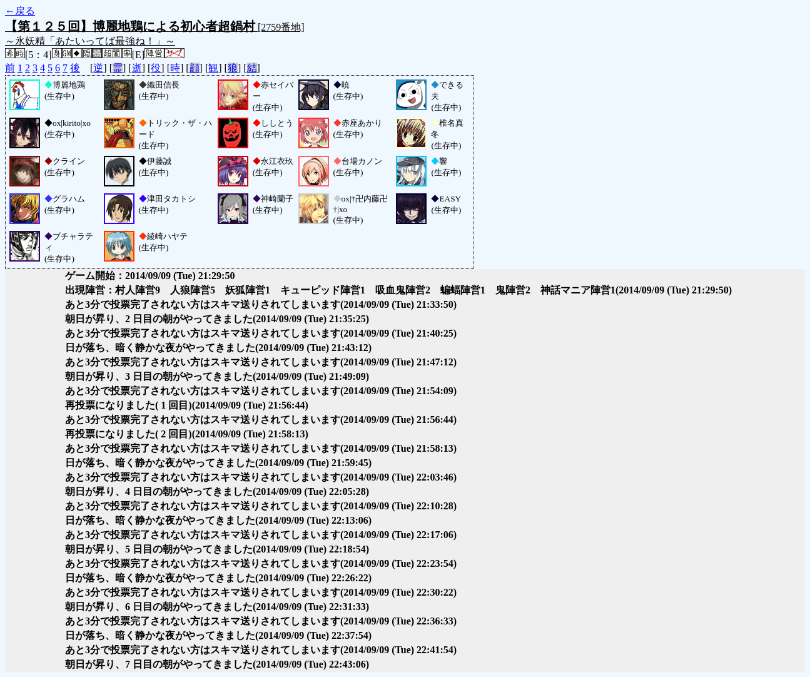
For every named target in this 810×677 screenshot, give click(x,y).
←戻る (20, 11)
